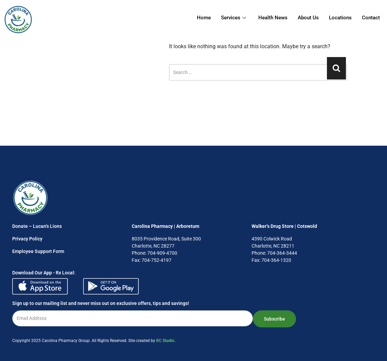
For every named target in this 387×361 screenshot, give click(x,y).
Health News (273, 18)
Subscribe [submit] (274, 319)
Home (204, 18)
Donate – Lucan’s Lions (37, 226)
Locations (340, 18)
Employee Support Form (38, 251)
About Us (308, 18)
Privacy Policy (27, 238)
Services (233, 18)
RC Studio (165, 340)
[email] (132, 318)
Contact (371, 18)
